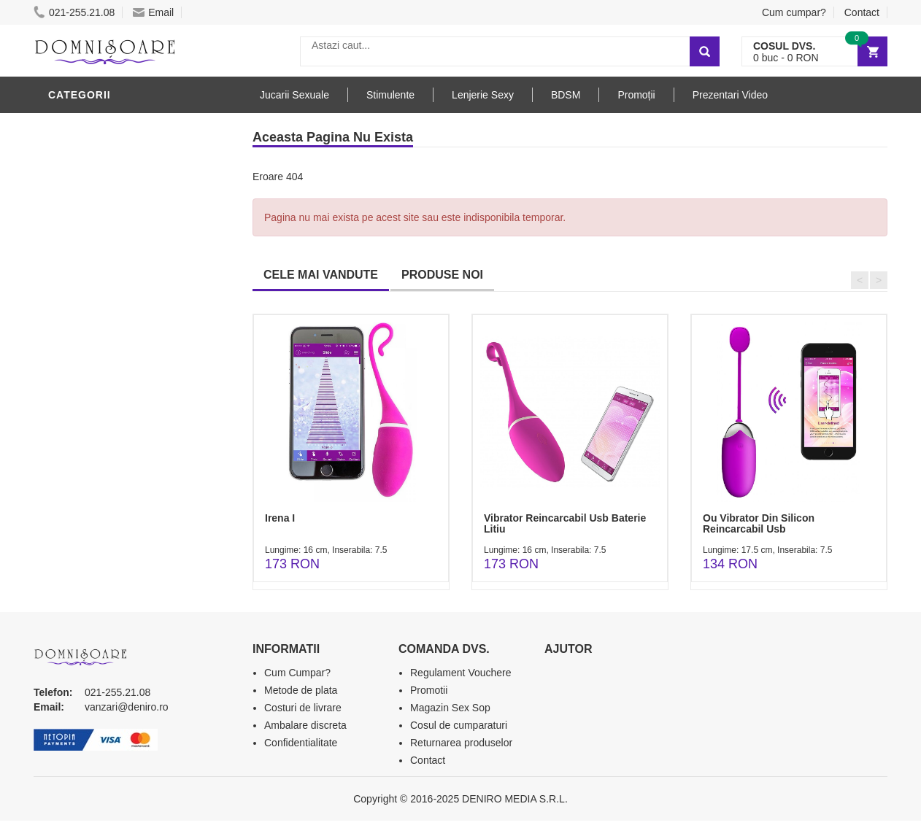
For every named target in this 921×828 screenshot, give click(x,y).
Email (153, 12)
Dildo (68, 257)
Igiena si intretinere (111, 214)
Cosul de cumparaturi (458, 725)
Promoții (636, 95)
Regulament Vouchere (461, 672)
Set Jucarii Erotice (107, 389)
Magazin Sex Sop (450, 707)
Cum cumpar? (794, 12)
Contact (861, 12)
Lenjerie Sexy (92, 235)
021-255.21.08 (74, 12)
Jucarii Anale (91, 301)
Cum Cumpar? (297, 672)
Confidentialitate (300, 742)
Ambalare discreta (305, 725)
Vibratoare (85, 170)
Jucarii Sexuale (294, 95)
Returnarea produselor (461, 742)
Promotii (428, 690)
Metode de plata (300, 690)
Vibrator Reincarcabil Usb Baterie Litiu (565, 523)
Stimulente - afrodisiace (124, 126)
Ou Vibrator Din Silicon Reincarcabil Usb (758, 523)
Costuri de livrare (303, 707)
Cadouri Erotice (99, 367)
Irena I (280, 518)
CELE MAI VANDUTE (320, 274)
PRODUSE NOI (442, 274)
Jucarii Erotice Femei (113, 345)
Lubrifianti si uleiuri (112, 192)
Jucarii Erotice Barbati (120, 148)
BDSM (67, 279)
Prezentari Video (730, 95)
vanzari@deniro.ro (127, 707)
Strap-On (78, 323)
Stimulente (390, 95)
